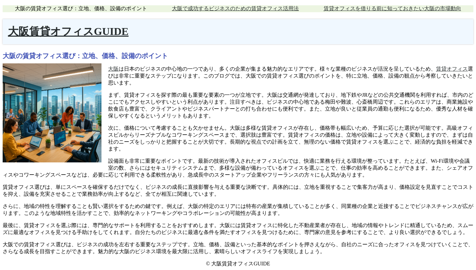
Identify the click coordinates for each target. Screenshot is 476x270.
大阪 (113, 69)
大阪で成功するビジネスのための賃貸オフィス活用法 (235, 8)
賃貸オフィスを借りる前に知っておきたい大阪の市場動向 (392, 8)
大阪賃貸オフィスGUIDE (68, 31)
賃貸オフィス (452, 69)
